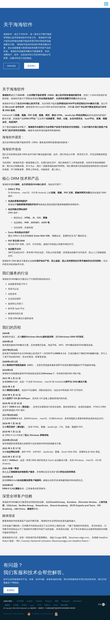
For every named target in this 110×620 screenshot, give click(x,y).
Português (66, 601)
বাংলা (39, 605)
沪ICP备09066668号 (17, 614)
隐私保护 (6, 614)
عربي (32, 605)
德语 (56, 601)
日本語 (15, 605)
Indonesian (77, 601)
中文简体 (20, 601)
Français (48, 601)
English (30, 601)
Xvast (55, 605)
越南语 (7, 605)
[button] (11, 66)
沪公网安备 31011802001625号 (40, 614)
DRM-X (47, 605)
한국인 (24, 605)
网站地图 (64, 605)
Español (39, 601)
